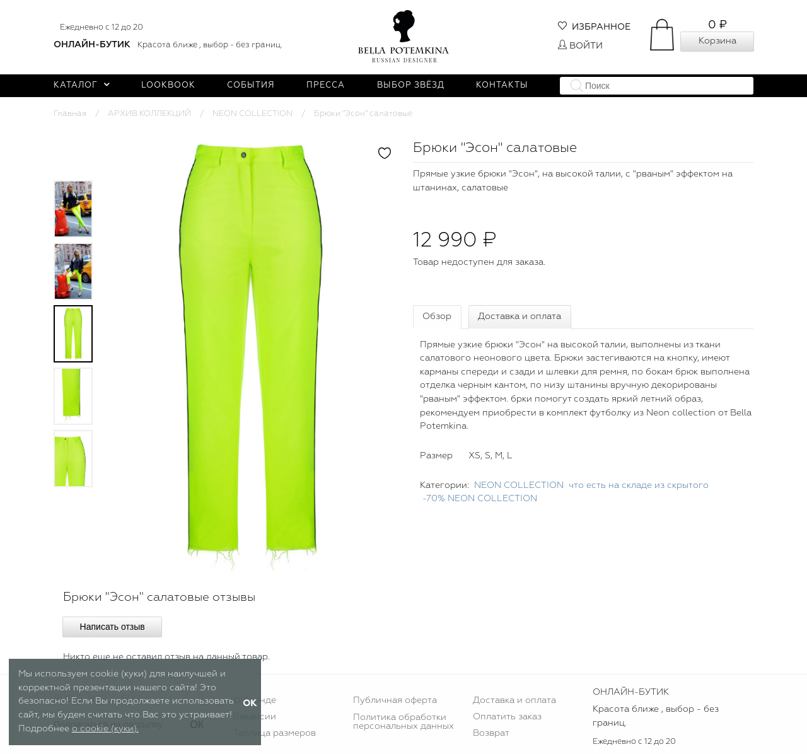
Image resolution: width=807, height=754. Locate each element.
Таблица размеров (274, 733)
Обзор (436, 316)
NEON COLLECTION (252, 114)
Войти (580, 46)
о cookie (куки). (105, 728)
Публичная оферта (395, 700)
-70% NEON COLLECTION (479, 498)
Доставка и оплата (519, 316)
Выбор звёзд (410, 85)
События (251, 85)
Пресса (325, 85)
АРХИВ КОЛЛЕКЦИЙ (149, 114)
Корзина (717, 41)
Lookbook (168, 85)
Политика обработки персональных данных (403, 722)
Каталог (82, 85)
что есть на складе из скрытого (639, 485)
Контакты (502, 85)
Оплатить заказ (507, 716)
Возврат (491, 733)
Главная (70, 114)
